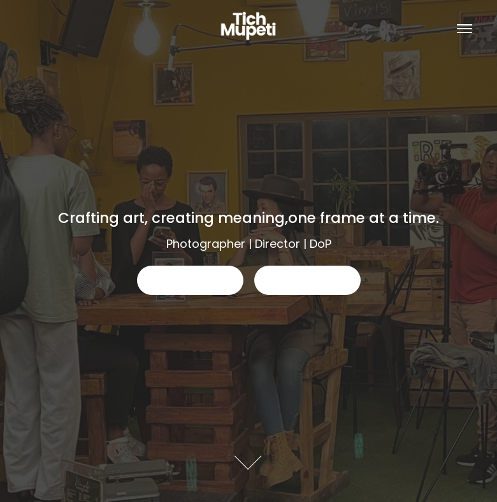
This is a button (190, 280)
